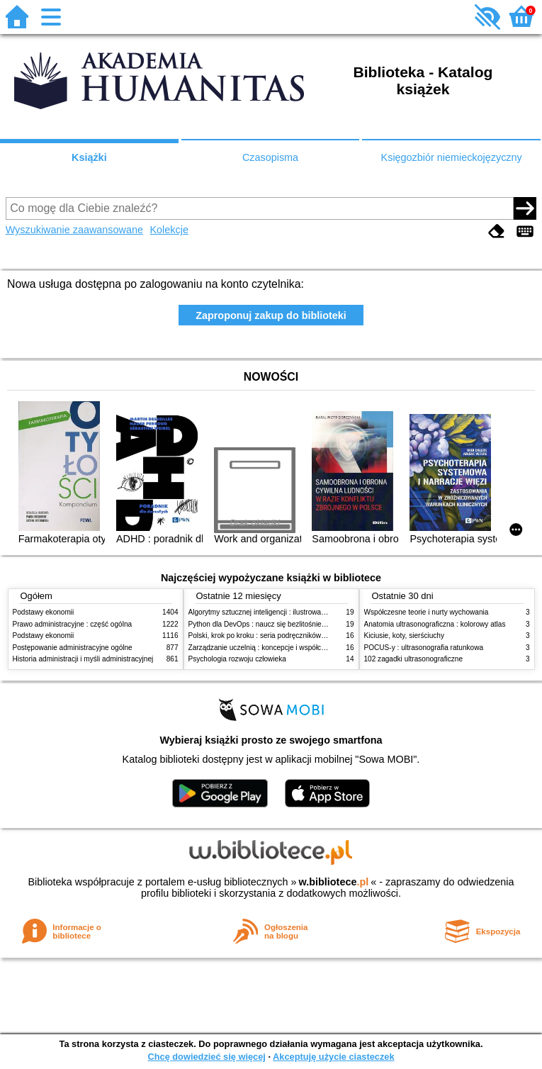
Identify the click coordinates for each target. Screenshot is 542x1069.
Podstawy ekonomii (43, 612)
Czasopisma (270, 157)
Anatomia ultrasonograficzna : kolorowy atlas (435, 624)
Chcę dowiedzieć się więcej (206, 1056)
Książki (89, 157)
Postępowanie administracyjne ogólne (72, 647)
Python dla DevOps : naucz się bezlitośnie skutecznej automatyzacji (295, 624)
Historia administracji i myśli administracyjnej (83, 659)
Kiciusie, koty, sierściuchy (404, 635)
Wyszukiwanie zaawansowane (74, 229)
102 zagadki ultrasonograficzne (413, 659)
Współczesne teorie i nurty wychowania (426, 612)
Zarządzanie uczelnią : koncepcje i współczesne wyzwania (280, 647)
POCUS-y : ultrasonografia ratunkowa (424, 647)
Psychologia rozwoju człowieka (237, 659)
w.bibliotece (334, 882)
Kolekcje (169, 229)
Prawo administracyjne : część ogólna (72, 624)
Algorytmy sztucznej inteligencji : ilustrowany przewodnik (277, 612)
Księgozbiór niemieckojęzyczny (451, 157)
